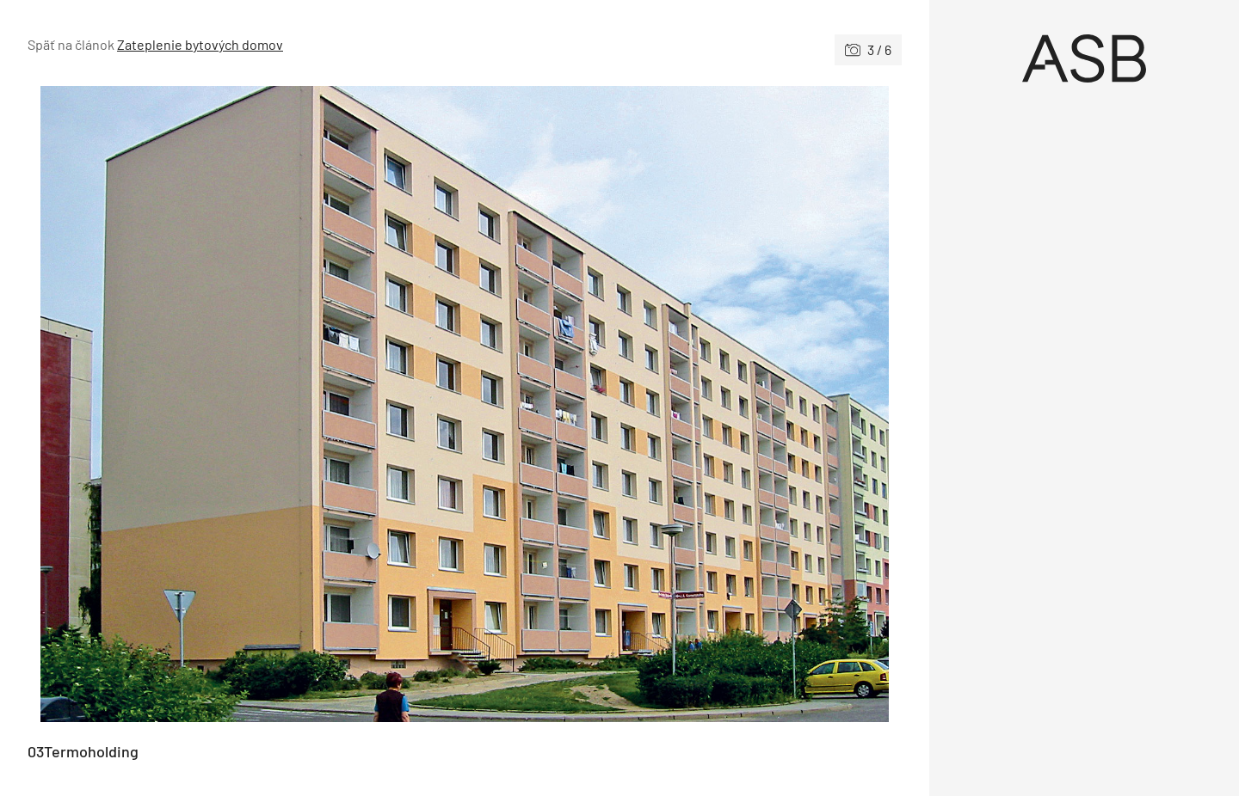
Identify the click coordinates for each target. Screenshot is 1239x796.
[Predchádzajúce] (246, 404)
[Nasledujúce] (683, 404)
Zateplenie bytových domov (200, 44)
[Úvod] (1084, 58)
